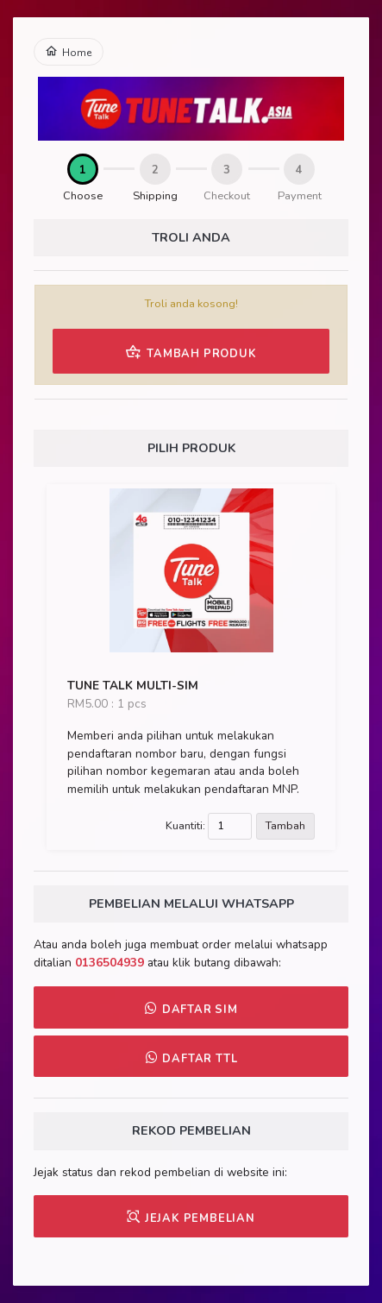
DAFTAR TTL (191, 1057)
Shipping (155, 196)
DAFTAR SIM (191, 1008)
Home (68, 51)
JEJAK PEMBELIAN (191, 1217)
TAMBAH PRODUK (190, 352)
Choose (83, 196)
